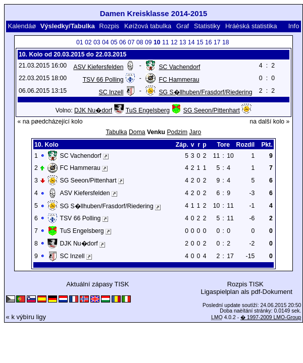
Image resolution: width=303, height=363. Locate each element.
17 (217, 42)
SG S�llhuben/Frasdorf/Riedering (205, 92)
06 (122, 42)
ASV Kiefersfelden (98, 67)
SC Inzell (111, 92)
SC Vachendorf (179, 67)
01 (79, 42)
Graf (182, 26)
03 (96, 42)
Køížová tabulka (147, 26)
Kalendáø (22, 26)
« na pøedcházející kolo (50, 121)
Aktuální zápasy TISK (97, 284)
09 (148, 42)
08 (139, 42)
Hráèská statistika (251, 26)
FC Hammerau (179, 79)
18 (225, 42)
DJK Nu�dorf (93, 110)
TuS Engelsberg (148, 110)
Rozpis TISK (245, 284)
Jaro (195, 132)
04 (105, 42)
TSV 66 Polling (103, 79)
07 (131, 42)
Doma (137, 132)
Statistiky (207, 26)
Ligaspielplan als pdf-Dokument (246, 291)
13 (182, 42)
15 (200, 42)
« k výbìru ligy (26, 317)
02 (88, 42)
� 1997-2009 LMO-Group (270, 317)
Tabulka (116, 132)
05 (114, 42)
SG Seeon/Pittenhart (211, 110)
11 (165, 42)
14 (191, 42)
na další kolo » (270, 121)
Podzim (177, 132)
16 (208, 42)
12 (174, 42)
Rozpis (109, 26)
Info (293, 26)
